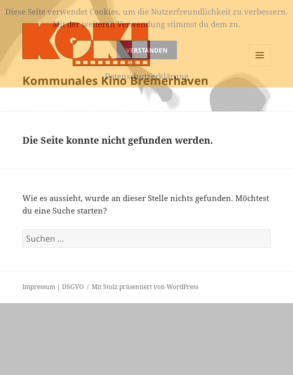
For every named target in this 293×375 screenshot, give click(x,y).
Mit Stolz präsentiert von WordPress (145, 286)
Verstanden (147, 50)
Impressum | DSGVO (53, 286)
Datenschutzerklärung (146, 76)
